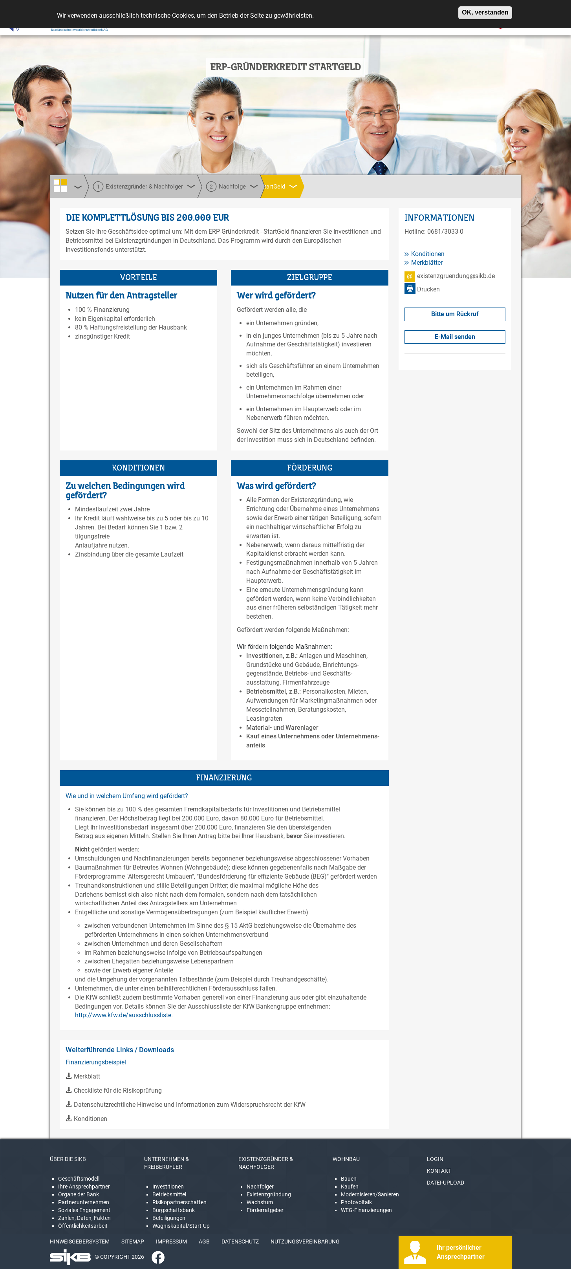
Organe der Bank (78, 1194)
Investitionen (168, 1186)
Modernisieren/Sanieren (370, 1194)
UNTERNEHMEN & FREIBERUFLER (166, 1163)
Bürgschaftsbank (173, 1210)
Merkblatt (87, 1076)
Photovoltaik (356, 1202)
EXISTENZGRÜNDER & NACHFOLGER (265, 1163)
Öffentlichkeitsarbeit (83, 1226)
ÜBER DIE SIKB (68, 1159)
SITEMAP (132, 1241)
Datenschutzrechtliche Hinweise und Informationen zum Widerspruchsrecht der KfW (190, 1104)
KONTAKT (439, 1171)
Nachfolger (260, 1186)
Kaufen (350, 1186)
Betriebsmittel (169, 1194)
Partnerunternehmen (83, 1202)
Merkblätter (427, 262)
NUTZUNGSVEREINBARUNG (305, 1241)
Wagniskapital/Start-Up (181, 1226)
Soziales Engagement (84, 1210)
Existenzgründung (269, 1194)
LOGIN (435, 1159)
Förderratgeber (265, 1210)
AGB (204, 1241)
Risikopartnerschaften (179, 1202)
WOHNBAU (346, 1159)
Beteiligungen (168, 1218)
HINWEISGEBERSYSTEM (80, 1241)
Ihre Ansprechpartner (84, 1186)
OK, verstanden (485, 9)
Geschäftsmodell (78, 1179)
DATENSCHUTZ (240, 1241)
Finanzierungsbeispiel (96, 1062)
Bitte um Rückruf (455, 314)
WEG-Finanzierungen (366, 1210)
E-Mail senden (455, 337)
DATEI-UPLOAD (445, 1182)
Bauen (349, 1179)
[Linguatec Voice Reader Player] (30, 25)
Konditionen (90, 1119)
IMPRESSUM (171, 1241)
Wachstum (260, 1202)
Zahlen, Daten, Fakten (84, 1218)
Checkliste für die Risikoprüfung (118, 1090)
